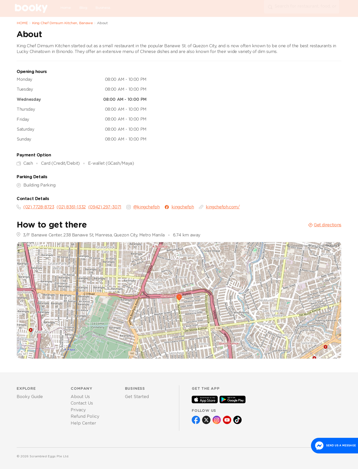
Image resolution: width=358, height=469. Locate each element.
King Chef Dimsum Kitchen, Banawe (62, 23)
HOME (22, 23)
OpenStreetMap (303, 245)
